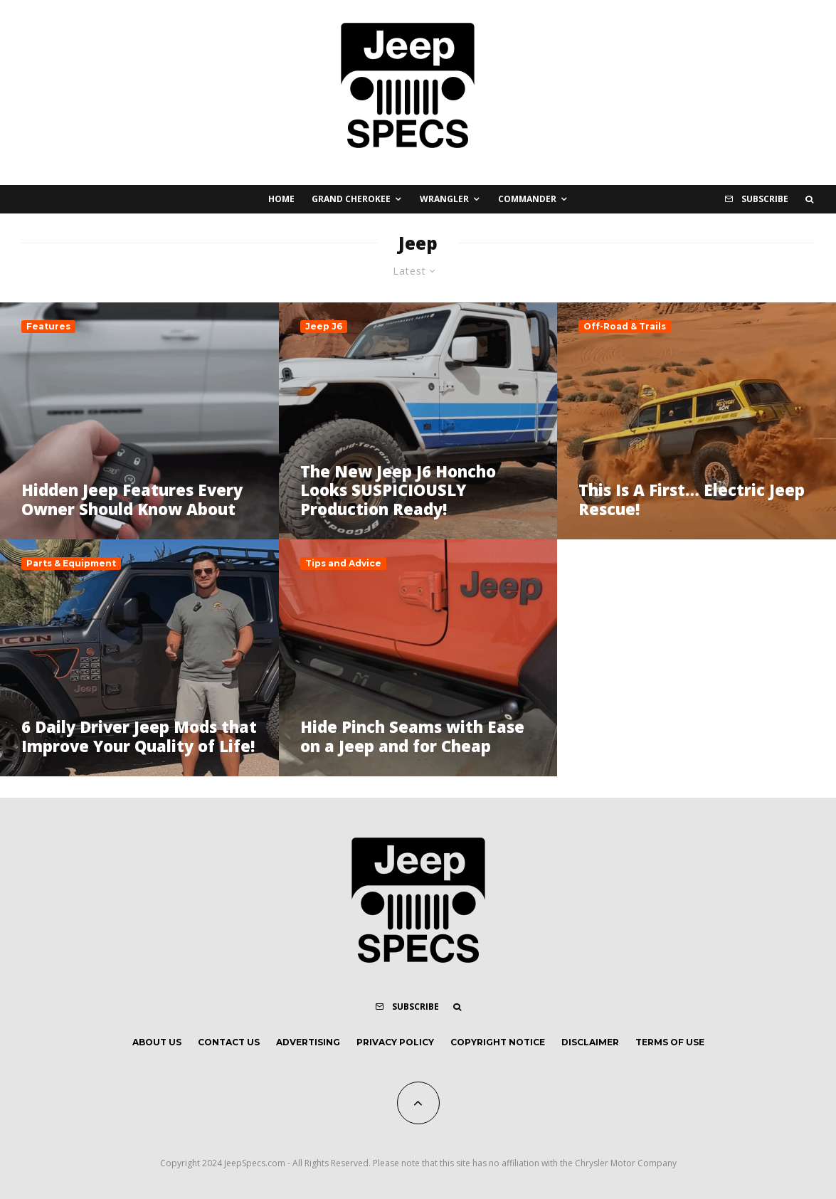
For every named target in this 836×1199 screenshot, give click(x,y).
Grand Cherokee (351, 199)
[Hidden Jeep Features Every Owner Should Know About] (139, 420)
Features (48, 326)
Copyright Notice (497, 1042)
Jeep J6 (323, 326)
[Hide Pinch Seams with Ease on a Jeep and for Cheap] (418, 657)
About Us (156, 1042)
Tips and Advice (343, 563)
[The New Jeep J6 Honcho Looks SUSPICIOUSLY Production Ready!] (418, 420)
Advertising (308, 1042)
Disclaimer (590, 1042)
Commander (527, 199)
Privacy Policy (395, 1042)
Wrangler (444, 199)
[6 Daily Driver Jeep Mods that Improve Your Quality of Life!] (139, 657)
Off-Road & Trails (624, 326)
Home (281, 199)
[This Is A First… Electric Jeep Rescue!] (696, 420)
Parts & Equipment (71, 563)
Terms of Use (669, 1042)
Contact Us (229, 1042)
